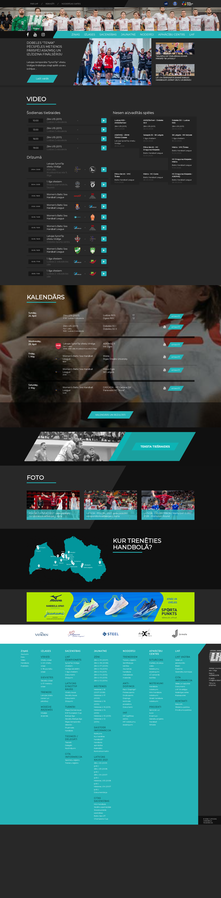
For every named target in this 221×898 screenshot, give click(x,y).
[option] (41, 634)
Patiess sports (128, 692)
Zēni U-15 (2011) (100, 672)
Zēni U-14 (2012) (100, 675)
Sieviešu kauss (71, 695)
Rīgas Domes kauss (73, 710)
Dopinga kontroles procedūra (127, 701)
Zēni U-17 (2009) (101, 666)
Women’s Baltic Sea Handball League (78, 357)
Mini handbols (100, 804)
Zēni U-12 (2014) (100, 680)
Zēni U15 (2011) (70, 326)
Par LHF (34, 4)
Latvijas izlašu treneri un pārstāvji (47, 698)
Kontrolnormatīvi (101, 751)
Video (23, 660)
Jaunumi (25, 654)
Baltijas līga (70, 716)
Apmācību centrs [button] (171, 34)
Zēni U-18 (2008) (101, 663)
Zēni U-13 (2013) (100, 678)
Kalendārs (98, 748)
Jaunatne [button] (128, 34)
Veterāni (68, 725)
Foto (23, 657)
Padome (178, 669)
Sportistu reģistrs (72, 760)
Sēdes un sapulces (182, 683)
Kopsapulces (180, 695)
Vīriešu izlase (46, 660)
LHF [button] (191, 34)
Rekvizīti (50, 4)
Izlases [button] (89, 34)
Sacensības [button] (108, 34)
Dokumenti (70, 675)
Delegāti (68, 745)
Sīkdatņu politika (182, 707)
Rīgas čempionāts (72, 722)
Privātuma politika (183, 710)
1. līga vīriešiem (71, 672)
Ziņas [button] (76, 34)
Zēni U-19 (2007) (101, 660)
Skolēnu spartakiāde (102, 807)
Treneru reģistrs (71, 763)
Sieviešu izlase (47, 680)
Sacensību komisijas (183, 672)
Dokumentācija (100, 792)
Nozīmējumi (70, 748)
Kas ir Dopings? (129, 689)
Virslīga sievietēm (72, 669)
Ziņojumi (69, 678)
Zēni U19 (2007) (71, 315)
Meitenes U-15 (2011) (102, 707)
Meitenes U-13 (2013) (102, 716)
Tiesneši (68, 742)
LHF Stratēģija (181, 689)
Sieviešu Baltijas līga (73, 719)
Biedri (177, 666)
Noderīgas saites (71, 4)
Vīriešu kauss (70, 692)
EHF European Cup (73, 713)
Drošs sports (128, 695)
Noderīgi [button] (147, 34)
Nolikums (98, 733)
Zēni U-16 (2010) (101, 669)
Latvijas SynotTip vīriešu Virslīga (79, 343)
